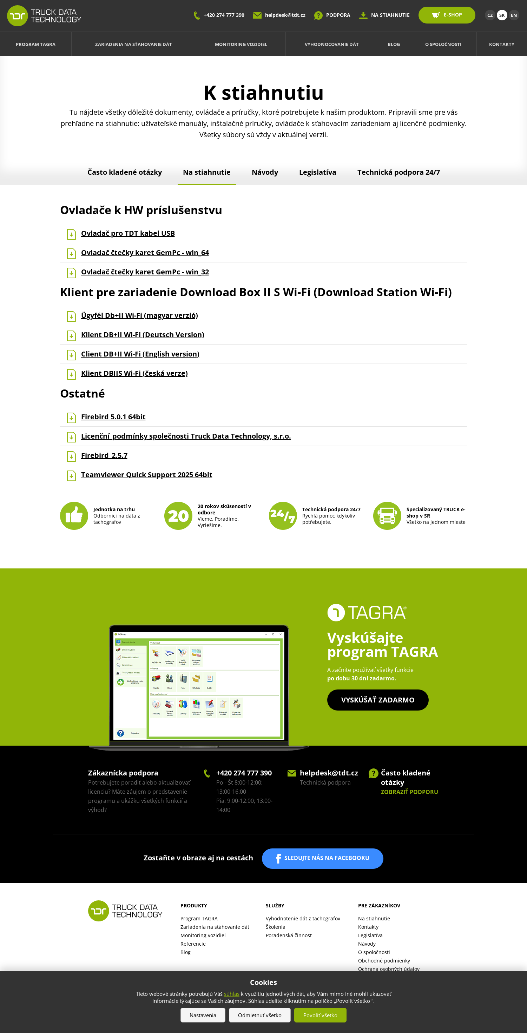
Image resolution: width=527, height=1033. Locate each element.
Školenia (275, 927)
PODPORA (338, 15)
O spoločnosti (443, 44)
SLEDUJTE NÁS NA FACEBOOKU (326, 858)
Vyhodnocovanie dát (332, 44)
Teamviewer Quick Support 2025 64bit (146, 475)
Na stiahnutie (207, 172)
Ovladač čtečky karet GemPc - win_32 (145, 272)
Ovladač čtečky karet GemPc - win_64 (145, 252)
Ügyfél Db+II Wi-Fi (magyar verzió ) (139, 315)
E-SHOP (453, 14)
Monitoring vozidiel (241, 44)
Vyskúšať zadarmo (378, 700)
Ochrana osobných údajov (389, 969)
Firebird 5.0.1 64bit (113, 417)
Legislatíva (317, 172)
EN (514, 15)
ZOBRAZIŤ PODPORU (409, 792)
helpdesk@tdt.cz (285, 15)
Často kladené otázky (124, 172)
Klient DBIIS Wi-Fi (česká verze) (134, 373)
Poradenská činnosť (289, 935)
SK (502, 15)
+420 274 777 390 (224, 15)
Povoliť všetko (320, 1015)
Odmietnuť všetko (260, 1015)
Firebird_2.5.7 (104, 455)
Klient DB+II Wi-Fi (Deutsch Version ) (142, 335)
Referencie (193, 943)
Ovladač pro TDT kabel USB (128, 233)
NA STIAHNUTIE (390, 15)
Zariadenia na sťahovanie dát (133, 44)
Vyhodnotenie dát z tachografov (303, 918)
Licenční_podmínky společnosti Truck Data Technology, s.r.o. (186, 436)
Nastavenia (203, 1015)
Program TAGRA (35, 44)
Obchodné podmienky (384, 960)
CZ (490, 15)
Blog (394, 44)
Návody (265, 172)
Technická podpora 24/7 (398, 172)
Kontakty (501, 44)
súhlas (231, 993)
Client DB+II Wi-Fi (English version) (140, 354)
